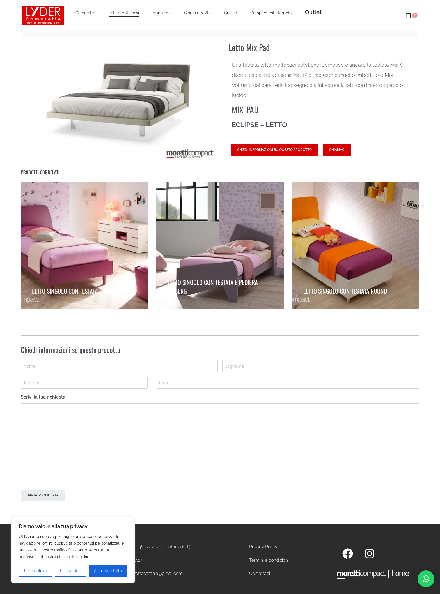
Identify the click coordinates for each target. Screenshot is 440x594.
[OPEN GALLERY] (120, 102)
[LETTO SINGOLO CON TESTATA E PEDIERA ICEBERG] (219, 245)
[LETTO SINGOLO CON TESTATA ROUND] (355, 245)
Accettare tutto (108, 570)
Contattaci (259, 573)
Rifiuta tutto (70, 570)
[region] (73, 550)
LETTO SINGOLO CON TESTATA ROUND (345, 289)
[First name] (119, 366)
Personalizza (35, 570)
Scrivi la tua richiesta (43, 397)
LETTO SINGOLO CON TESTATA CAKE (71, 289)
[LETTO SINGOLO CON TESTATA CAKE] (84, 245)
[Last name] (320, 366)
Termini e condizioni (269, 560)
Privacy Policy (263, 546)
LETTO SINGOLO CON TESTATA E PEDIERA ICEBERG (213, 285)
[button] (426, 578)
